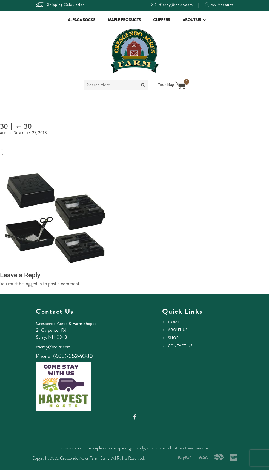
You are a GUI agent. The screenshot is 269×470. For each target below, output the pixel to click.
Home (174, 322)
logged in (33, 283)
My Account (219, 5)
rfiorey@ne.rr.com (172, 5)
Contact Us (180, 346)
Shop (173, 338)
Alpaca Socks (81, 19)
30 (23, 126)
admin (5, 133)
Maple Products (124, 19)
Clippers (161, 19)
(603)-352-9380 (73, 356)
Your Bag (171, 84)
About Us (192, 19)
